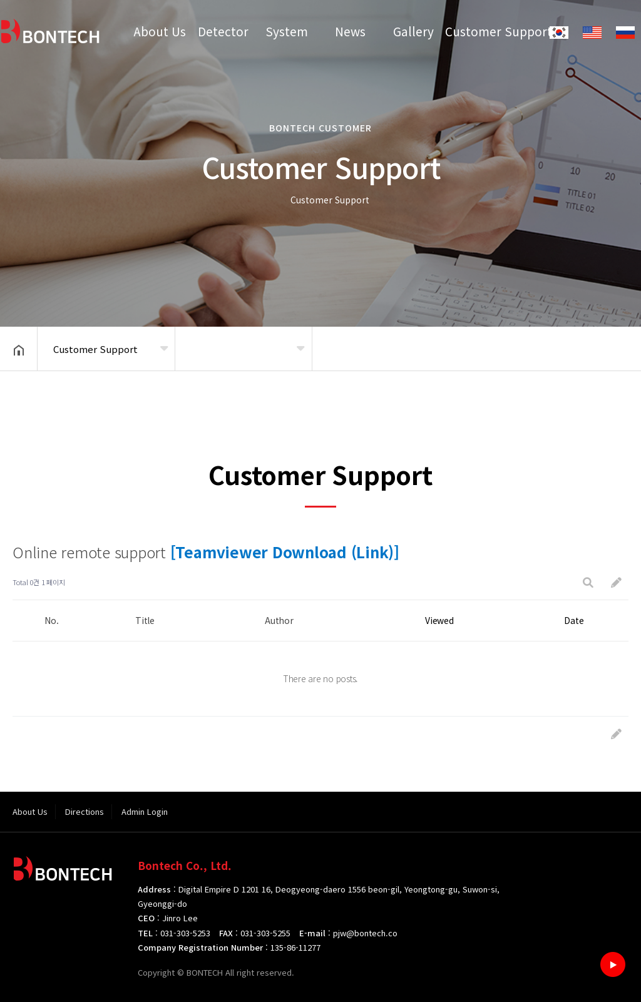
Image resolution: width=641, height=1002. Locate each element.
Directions (84, 811)
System (286, 31)
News (350, 31)
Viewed (439, 620)
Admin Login (144, 811)
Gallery (413, 31)
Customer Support (477, 31)
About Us (159, 31)
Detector (223, 31)
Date (573, 620)
